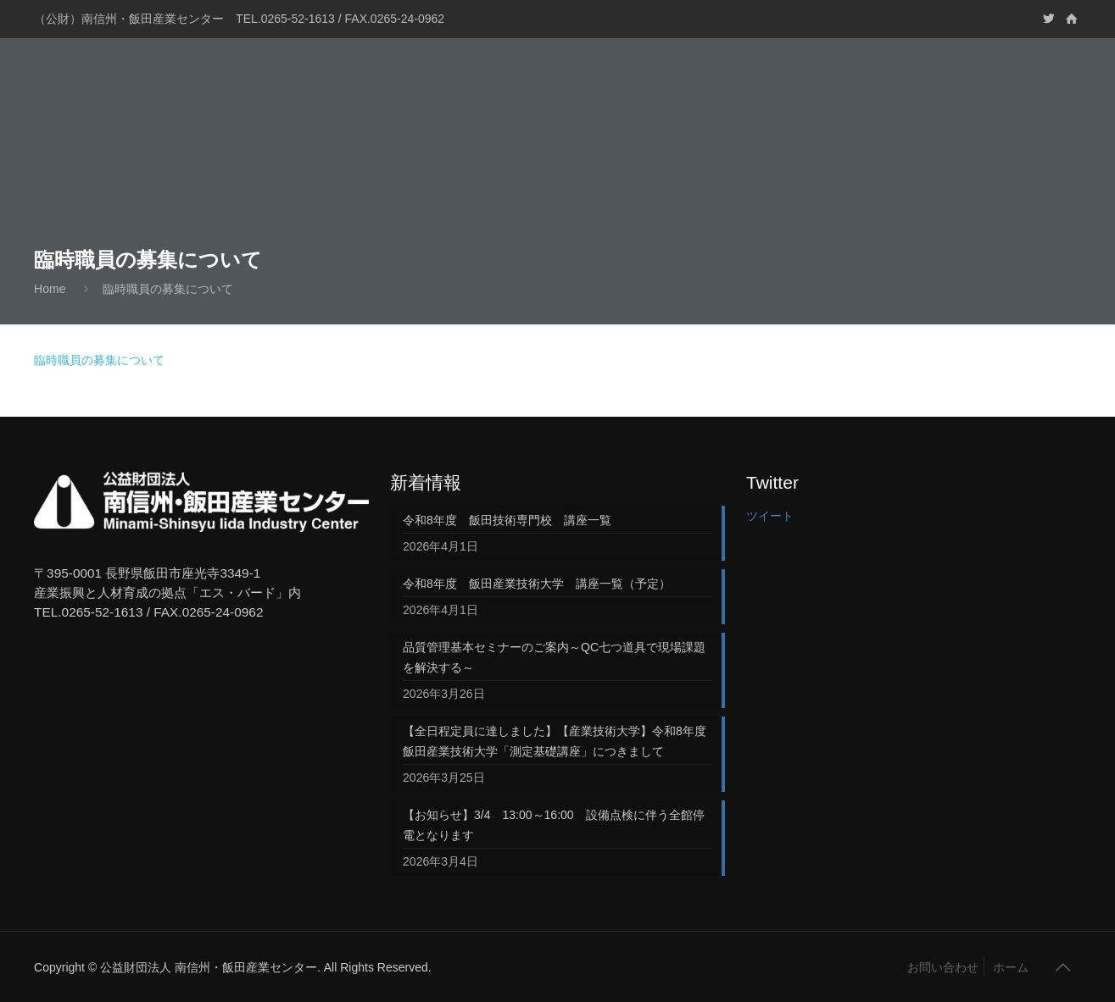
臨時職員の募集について (168, 289)
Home (49, 289)
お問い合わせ (942, 967)
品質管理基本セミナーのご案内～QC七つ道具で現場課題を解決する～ (554, 657)
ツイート (770, 516)
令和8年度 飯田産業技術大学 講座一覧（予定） (537, 583)
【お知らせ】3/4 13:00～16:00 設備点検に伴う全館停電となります (554, 825)
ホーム (1011, 967)
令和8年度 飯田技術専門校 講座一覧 (507, 520)
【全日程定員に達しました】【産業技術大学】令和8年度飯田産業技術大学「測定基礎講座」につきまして (554, 741)
